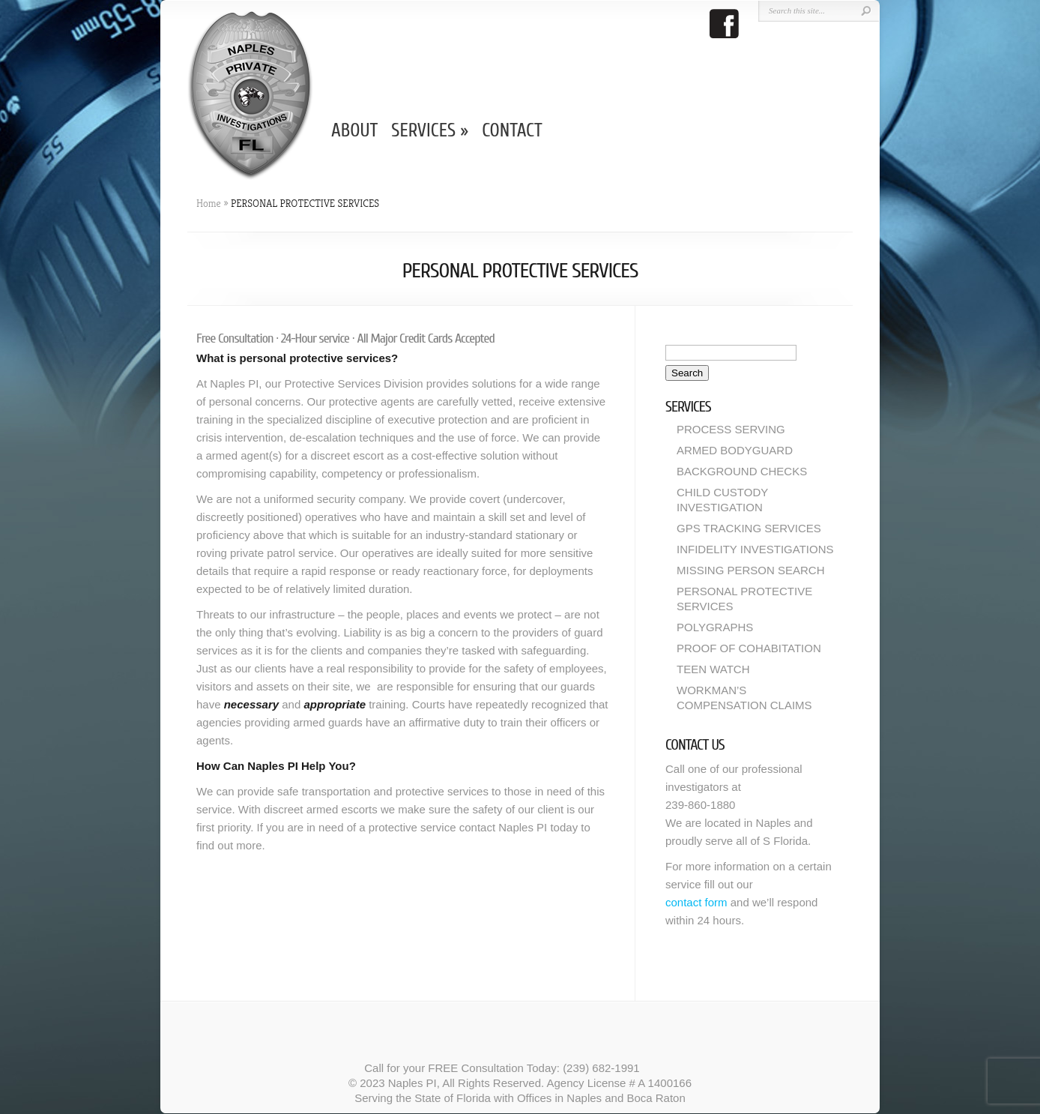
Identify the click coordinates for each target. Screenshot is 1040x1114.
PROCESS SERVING (731, 429)
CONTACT (512, 131)
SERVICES (429, 131)
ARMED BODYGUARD (735, 450)
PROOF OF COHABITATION (749, 648)
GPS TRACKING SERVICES (749, 528)
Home (208, 203)
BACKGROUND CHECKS (742, 471)
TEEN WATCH (713, 669)
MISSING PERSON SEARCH (751, 570)
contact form (696, 902)
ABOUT (354, 131)
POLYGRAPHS (715, 627)
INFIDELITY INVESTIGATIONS (755, 549)
